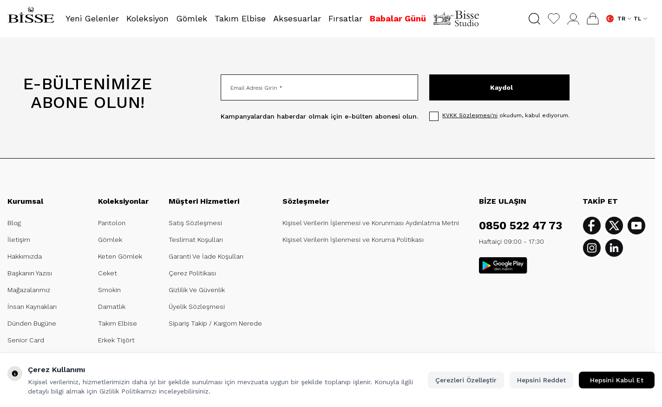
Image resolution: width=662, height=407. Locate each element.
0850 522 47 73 (520, 225)
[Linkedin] (614, 248)
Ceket (107, 273)
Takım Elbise (117, 323)
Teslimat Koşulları (196, 239)
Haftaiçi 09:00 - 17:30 (511, 241)
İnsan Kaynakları (32, 306)
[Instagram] (592, 248)
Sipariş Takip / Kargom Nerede (215, 323)
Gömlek (110, 239)
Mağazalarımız (28, 290)
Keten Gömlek (120, 256)
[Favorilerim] (554, 18)
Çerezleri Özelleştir (466, 380)
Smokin (109, 290)
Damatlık (111, 306)
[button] (534, 19)
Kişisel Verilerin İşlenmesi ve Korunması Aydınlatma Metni (370, 223)
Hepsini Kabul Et (616, 380)
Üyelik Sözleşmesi (197, 306)
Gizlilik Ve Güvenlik (197, 290)
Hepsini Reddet (541, 380)
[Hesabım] (573, 19)
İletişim (18, 239)
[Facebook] (592, 225)
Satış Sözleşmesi (195, 223)
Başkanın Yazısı (29, 273)
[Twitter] (614, 225)
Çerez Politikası (192, 273)
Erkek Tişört (116, 340)
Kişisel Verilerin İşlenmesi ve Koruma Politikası (353, 239)
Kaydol (501, 87)
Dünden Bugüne (31, 323)
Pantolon (111, 223)
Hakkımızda (24, 256)
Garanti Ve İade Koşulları (206, 256)
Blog (14, 223)
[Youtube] (636, 225)
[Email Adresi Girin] (319, 87)
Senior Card (25, 340)
